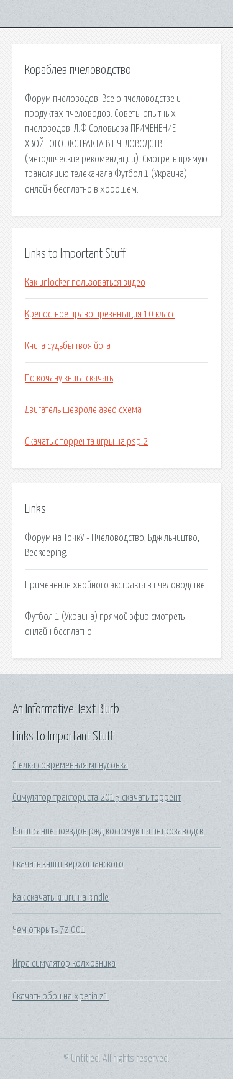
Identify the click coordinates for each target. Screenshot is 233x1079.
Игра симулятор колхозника (64, 963)
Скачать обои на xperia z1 (60, 996)
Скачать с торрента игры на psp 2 (86, 442)
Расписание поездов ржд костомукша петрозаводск (107, 831)
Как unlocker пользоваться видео (85, 283)
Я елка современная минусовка (70, 765)
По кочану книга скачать (69, 378)
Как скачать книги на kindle (60, 898)
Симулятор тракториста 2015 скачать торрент (96, 798)
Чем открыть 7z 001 (49, 930)
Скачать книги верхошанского (68, 864)
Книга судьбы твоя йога (68, 346)
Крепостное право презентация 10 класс (100, 314)
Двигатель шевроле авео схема (83, 410)
